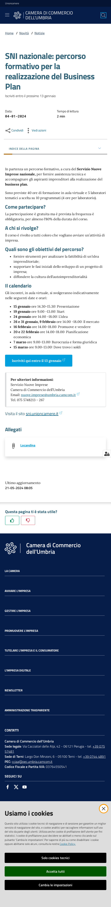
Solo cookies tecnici (55, 857)
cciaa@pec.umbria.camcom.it (32, 761)
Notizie (39, 33)
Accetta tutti (55, 871)
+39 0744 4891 (94, 756)
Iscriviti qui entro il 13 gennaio (39, 360)
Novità (24, 33)
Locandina (27, 445)
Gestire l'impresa (17, 611)
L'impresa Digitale (18, 670)
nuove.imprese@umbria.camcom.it (50, 395)
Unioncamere (12, 3)
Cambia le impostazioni (55, 884)
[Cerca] (103, 15)
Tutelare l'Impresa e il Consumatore (32, 650)
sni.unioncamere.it (44, 413)
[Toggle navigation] (7, 14)
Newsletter (14, 690)
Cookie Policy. (68, 844)
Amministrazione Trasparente (27, 710)
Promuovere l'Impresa (21, 630)
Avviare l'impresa (17, 591)
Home (9, 33)
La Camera (12, 571)
